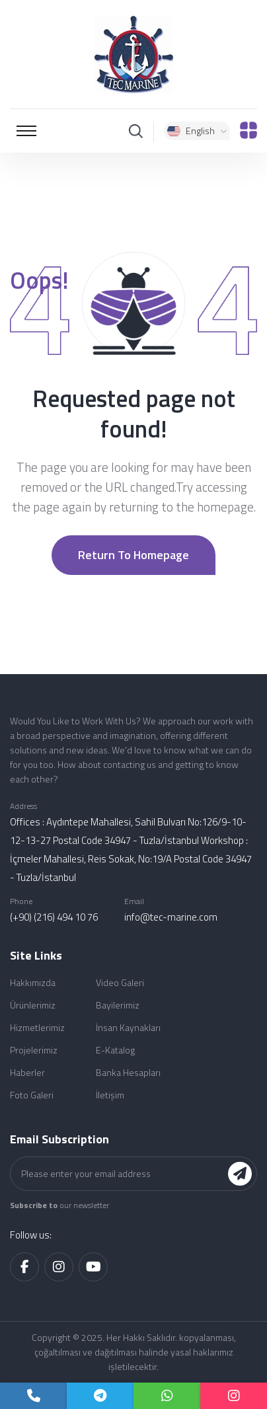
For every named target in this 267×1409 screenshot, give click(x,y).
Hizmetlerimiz (37, 1027)
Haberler (27, 1072)
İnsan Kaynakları (128, 1027)
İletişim (110, 1095)
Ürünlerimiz (33, 1005)
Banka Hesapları (128, 1072)
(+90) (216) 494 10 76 (54, 917)
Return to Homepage (133, 555)
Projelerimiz (33, 1050)
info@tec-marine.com (170, 917)
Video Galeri (120, 982)
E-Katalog (115, 1050)
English (197, 130)
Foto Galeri (32, 1095)
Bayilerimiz (117, 1005)
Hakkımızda (33, 982)
